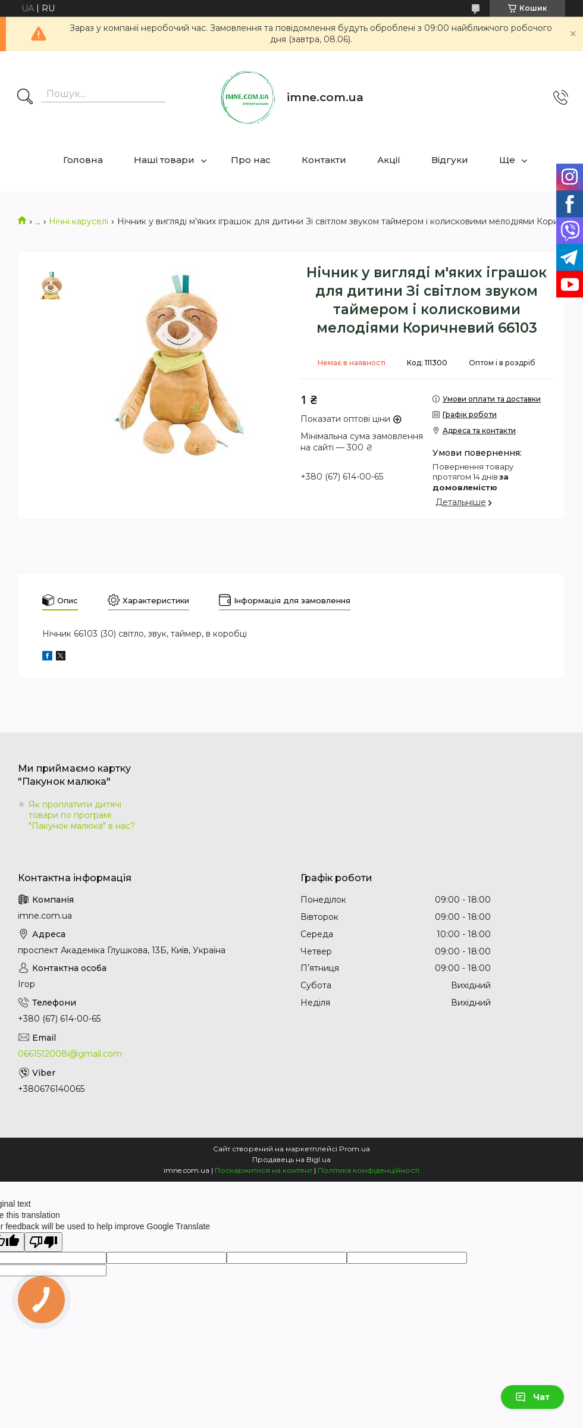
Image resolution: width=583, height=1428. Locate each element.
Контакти (324, 159)
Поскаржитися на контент (263, 1170)
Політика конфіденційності (368, 1170)
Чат (532, 1397)
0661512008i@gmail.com (70, 1053)
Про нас (251, 159)
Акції (388, 159)
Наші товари (164, 159)
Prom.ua (354, 1148)
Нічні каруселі (78, 221)
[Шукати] (25, 97)
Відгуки (449, 159)
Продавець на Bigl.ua (291, 1159)
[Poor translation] (43, 1242)
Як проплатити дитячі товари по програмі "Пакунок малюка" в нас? (82, 815)
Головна (83, 159)
